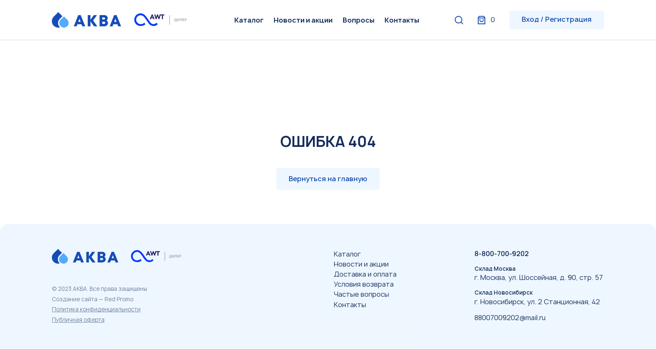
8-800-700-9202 (501, 253)
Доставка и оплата (365, 274)
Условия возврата (364, 284)
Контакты (401, 20)
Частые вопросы (361, 294)
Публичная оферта (78, 319)
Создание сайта (74, 299)
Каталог (249, 20)
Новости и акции (303, 20)
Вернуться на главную (328, 178)
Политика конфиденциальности (96, 309)
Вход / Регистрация (557, 19)
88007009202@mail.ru (510, 317)
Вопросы (358, 20)
